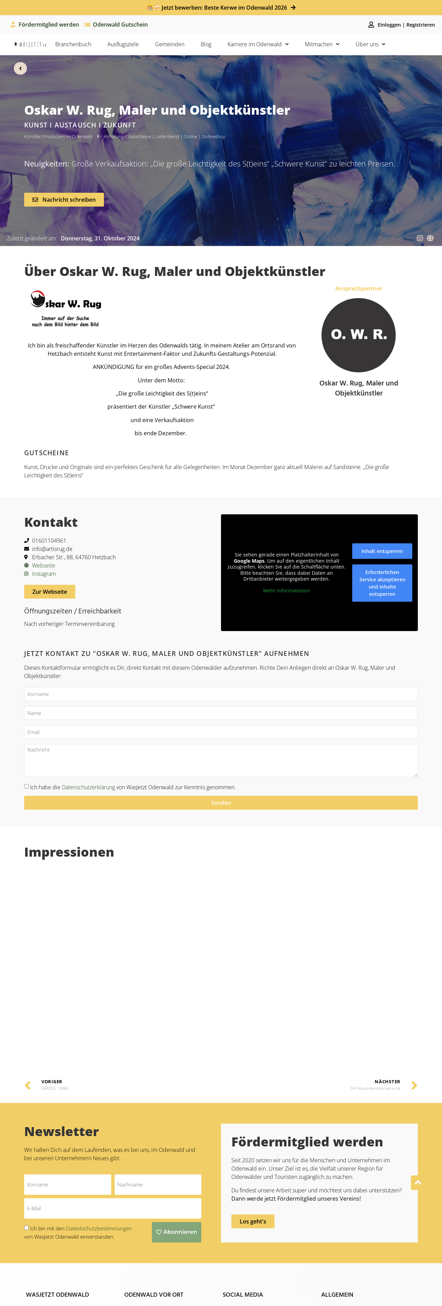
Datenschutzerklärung (88, 787)
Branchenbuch (73, 44)
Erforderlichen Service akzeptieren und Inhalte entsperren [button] (382, 583)
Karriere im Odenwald (258, 44)
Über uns (370, 44)
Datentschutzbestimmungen (99, 1071)
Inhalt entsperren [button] (382, 550)
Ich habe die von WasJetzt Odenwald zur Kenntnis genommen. (133, 787)
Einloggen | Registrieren (406, 24)
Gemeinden (169, 44)
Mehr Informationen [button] (286, 590)
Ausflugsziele (123, 44)
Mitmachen (322, 44)
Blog (206, 44)
